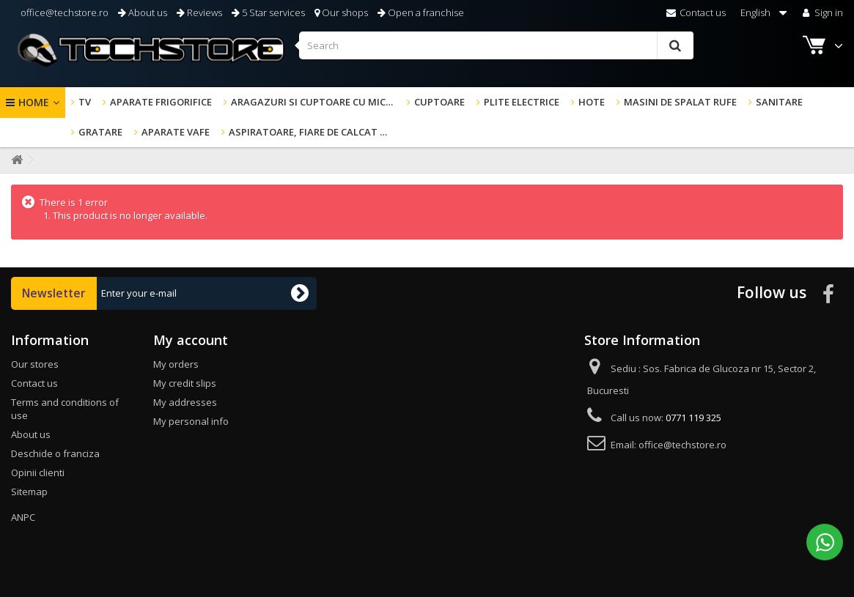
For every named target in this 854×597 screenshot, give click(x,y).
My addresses (185, 402)
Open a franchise (421, 12)
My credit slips (184, 383)
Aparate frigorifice (161, 101)
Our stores (35, 364)
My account (190, 340)
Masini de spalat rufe (680, 101)
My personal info (191, 421)
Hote (591, 101)
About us (142, 12)
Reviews (199, 12)
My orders (176, 364)
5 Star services (268, 12)
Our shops (341, 12)
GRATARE (100, 131)
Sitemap (29, 491)
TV (84, 101)
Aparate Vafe (175, 131)
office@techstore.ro (63, 12)
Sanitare (779, 101)
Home (33, 102)
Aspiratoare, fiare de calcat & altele (314, 131)
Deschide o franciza (55, 453)
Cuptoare (439, 101)
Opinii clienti (38, 472)
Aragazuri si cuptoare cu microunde (316, 101)
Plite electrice (521, 101)
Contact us (696, 12)
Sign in (821, 12)
